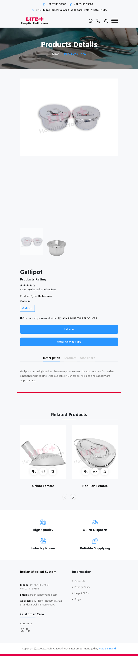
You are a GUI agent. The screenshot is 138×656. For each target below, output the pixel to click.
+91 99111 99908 (83, 4)
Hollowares (45, 296)
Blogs (77, 599)
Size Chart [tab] (87, 358)
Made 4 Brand (107, 648)
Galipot (27, 308)
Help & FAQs (81, 593)
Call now (69, 329)
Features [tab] (70, 358)
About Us (79, 581)
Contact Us (26, 623)
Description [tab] (51, 358)
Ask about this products (77, 318)
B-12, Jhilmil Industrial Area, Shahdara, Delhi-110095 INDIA (71, 10)
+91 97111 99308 (56, 4)
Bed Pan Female (95, 486)
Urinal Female (43, 486)
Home (55, 54)
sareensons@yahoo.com (42, 594)
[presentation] (65, 497)
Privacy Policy (82, 587)
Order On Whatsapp (69, 341)
